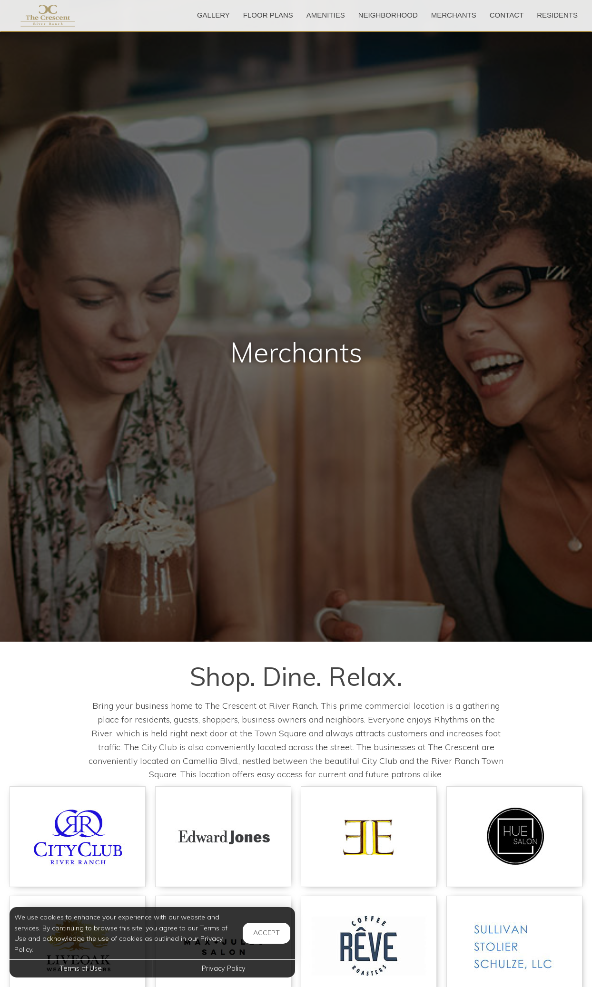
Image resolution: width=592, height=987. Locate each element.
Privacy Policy (224, 968)
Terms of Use (80, 968)
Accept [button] (266, 932)
